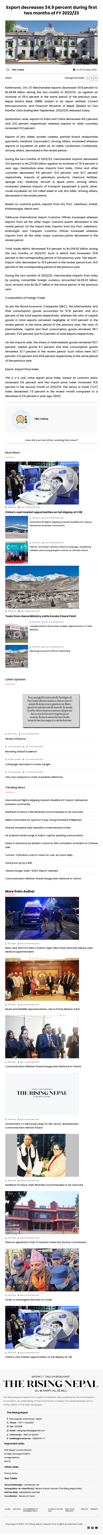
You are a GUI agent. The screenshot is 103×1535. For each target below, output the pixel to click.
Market (94, 1510)
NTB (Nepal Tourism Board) (17, 1451)
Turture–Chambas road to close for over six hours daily (39, 856)
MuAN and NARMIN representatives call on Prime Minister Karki (42, 1010)
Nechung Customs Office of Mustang (50, 652)
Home (7, 1510)
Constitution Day (55, 1511)
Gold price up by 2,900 (18, 864)
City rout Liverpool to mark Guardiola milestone (34, 778)
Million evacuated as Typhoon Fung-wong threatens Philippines (43, 821)
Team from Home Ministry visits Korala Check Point (40, 617)
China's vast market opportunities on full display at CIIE (43, 513)
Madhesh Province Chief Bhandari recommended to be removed (44, 813)
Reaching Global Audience (21, 752)
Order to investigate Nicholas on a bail (28, 1300)
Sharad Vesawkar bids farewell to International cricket (38, 828)
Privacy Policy (11, 1474)
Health (84, 1510)
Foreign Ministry (12, 1458)
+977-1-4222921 (26, 1424)
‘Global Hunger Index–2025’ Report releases (31, 871)
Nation (16, 1510)
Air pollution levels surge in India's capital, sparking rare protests (44, 836)
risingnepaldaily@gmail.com (31, 1431)
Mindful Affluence (15, 740)
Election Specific (69, 1511)
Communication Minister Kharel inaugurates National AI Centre (43, 879)
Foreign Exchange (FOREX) (17, 1455)
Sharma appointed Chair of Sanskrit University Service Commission (45, 1243)
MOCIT (7, 1462)
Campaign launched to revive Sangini (27, 765)
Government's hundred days (30, 1511)
